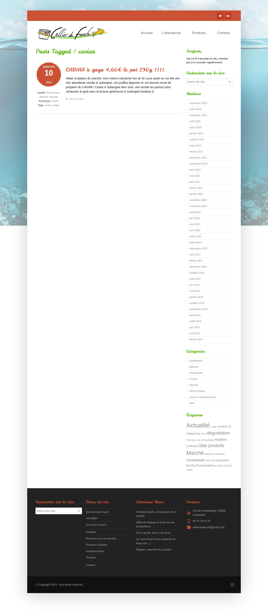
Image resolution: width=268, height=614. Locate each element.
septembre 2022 (198, 163)
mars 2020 (195, 236)
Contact (223, 33)
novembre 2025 (198, 103)
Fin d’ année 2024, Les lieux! (153, 532)
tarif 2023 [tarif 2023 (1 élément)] (217, 465)
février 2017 (196, 260)
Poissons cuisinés (96, 544)
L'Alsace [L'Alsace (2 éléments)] (192, 446)
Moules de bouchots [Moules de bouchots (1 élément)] (215, 454)
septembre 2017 (198, 248)
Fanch (55, 101)
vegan (56, 105)
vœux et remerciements (202, 397)
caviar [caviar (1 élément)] (213, 426)
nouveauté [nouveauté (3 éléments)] (195, 460)
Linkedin (228, 16)
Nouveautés (196, 372)
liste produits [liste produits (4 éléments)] (211, 445)
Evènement (53, 92)
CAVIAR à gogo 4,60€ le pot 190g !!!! (115, 69)
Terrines (90, 557)
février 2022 (196, 188)
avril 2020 (194, 230)
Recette (53, 96)
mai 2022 (194, 175)
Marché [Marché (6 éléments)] (195, 453)
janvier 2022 (196, 194)
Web (192, 403)
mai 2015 (194, 333)
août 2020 (195, 212)
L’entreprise (173, 33)
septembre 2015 (198, 309)
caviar (48, 105)
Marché (43, 96)
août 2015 (195, 315)
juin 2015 (194, 327)
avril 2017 (194, 254)
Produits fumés (95, 551)
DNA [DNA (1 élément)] (198, 433)
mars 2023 (195, 145)
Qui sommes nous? (97, 512)
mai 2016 (194, 291)
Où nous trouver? (96, 524)
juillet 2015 (195, 321)
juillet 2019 (195, 242)
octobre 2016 (196, 272)
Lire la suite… (77, 98)
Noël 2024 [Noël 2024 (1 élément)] (210, 460)
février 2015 (196, 339)
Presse (193, 379)
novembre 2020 (198, 206)
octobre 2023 (196, 139)
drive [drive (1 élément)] (203, 433)
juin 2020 (194, 218)
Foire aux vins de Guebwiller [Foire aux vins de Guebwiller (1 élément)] (200, 440)
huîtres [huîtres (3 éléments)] (221, 439)
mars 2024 (195, 127)
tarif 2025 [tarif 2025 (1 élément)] (227, 465)
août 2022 (195, 169)
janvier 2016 (196, 297)
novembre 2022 (198, 157)
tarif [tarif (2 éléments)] (209, 465)
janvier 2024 (196, 133)
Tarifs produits (197, 391)
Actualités (92, 518)
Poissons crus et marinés (101, 538)
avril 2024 (194, 121)
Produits (201, 33)
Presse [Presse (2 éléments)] (201, 465)
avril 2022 (194, 182)
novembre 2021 (198, 200)
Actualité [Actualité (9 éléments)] (198, 425)
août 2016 (195, 278)
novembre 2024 (198, 115)
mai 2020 (194, 224)
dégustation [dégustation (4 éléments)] (218, 433)
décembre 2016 (198, 266)
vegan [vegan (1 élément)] (189, 469)
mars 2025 (195, 109)
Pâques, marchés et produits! (153, 549)
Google (220, 16)
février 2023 (196, 151)
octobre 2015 (196, 303)
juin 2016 (194, 284)
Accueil (147, 33)
